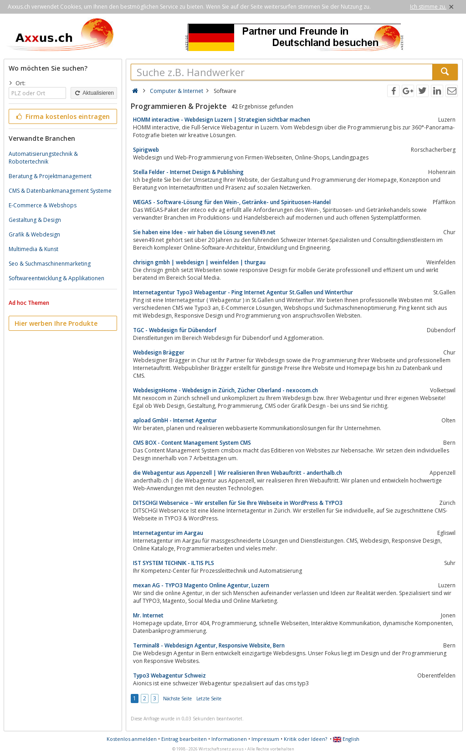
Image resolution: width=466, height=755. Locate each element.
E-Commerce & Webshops (43, 205)
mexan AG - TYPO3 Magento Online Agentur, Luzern (201, 585)
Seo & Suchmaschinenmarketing (50, 263)
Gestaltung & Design (35, 220)
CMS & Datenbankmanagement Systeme (60, 191)
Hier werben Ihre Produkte (56, 323)
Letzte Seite (208, 698)
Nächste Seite (177, 698)
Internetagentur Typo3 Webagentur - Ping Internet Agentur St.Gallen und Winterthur (243, 292)
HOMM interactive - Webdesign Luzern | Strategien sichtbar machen (221, 119)
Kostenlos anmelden (132, 738)
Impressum (265, 738)
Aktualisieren (94, 93)
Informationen (229, 738)
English (346, 738)
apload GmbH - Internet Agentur (175, 420)
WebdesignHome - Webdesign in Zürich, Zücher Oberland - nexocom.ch (225, 390)
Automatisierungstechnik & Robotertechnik (43, 157)
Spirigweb (146, 150)
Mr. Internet (148, 615)
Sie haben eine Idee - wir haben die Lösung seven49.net (204, 232)
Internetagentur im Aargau (168, 533)
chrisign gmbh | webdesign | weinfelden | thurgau (199, 262)
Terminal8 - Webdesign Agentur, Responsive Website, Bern (209, 645)
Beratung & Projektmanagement (50, 176)
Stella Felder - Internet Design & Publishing (188, 172)
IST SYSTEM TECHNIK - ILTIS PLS (173, 563)
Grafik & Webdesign (34, 234)
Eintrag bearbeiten (184, 738)
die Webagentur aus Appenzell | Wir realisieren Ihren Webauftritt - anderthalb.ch (237, 473)
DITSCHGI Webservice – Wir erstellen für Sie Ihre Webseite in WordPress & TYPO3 (238, 503)
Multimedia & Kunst (33, 249)
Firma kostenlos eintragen (62, 116)
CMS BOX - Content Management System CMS (192, 443)
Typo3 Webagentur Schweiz (169, 675)
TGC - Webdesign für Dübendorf (174, 330)
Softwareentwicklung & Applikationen (56, 278)
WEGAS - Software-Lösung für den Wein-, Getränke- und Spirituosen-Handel (232, 202)
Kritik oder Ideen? (305, 738)
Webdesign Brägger (158, 352)
